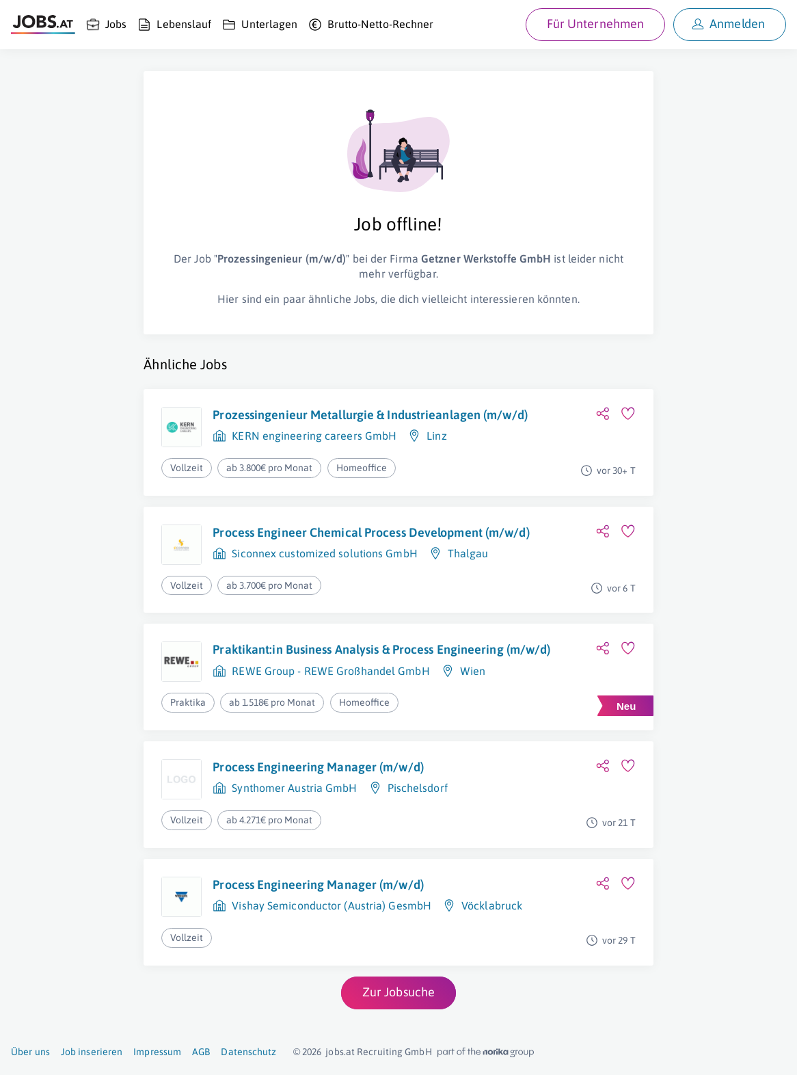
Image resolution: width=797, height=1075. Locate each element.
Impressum (157, 1051)
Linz (436, 435)
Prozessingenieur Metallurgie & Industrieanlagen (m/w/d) (370, 415)
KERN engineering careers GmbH (314, 435)
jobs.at (340, 1051)
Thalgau (468, 553)
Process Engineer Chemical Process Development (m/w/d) (371, 532)
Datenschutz (248, 1051)
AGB (201, 1051)
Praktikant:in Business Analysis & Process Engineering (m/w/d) (381, 649)
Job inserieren (91, 1051)
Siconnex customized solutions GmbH (324, 553)
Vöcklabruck (491, 905)
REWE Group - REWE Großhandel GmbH (330, 671)
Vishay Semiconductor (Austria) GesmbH (331, 905)
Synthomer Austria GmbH (294, 788)
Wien (472, 671)
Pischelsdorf (418, 788)
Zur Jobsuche (398, 992)
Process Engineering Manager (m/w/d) (318, 767)
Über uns (30, 1051)
